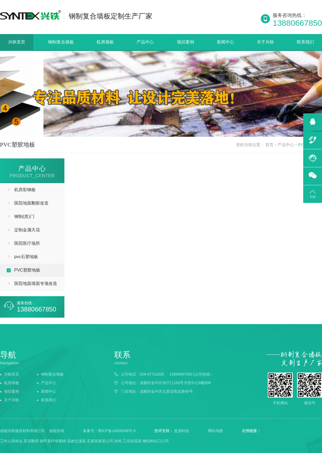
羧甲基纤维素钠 (53, 441)
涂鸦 (118, 441)
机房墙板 (105, 42)
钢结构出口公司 (155, 441)
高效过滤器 (76, 441)
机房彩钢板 (25, 189)
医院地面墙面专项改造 (35, 283)
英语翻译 (31, 441)
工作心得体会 (11, 441)
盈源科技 (181, 431)
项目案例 (185, 42)
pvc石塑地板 (26, 256)
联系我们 (305, 42)
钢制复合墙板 (61, 42)
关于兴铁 (265, 42)
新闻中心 (225, 42)
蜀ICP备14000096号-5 (117, 431)
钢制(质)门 (24, 216)
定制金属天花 (27, 230)
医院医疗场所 (27, 243)
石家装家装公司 (100, 441)
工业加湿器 (132, 441)
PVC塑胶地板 (27, 270)
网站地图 (215, 431)
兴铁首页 (16, 42)
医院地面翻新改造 (31, 203)
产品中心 (145, 42)
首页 (269, 145)
